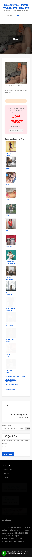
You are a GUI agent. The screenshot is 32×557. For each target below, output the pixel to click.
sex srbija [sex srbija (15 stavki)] (13, 538)
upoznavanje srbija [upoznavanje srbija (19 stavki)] (7, 541)
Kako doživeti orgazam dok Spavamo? (19, 416)
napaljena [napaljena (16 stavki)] (12, 533)
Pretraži (28, 428)
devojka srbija (21, 376)
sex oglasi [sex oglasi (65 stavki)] (14, 535)
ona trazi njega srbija (12, 384)
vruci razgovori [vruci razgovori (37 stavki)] (18, 541)
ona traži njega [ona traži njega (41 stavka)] (21, 533)
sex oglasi (8, 387)
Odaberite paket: (16, 126)
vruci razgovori (10, 389)
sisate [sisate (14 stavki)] (21, 538)
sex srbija (16, 387)
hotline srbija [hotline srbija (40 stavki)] (7, 530)
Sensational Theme (21, 553)
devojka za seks (10, 381)
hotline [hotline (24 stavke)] (27, 527)
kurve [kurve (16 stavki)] (14, 530)
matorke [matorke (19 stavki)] (4, 533)
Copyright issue (6, 520)
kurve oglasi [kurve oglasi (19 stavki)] (20, 530)
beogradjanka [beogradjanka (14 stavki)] (4, 527)
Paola (7, 405)
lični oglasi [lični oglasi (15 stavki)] (26, 530)
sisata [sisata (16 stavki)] (17, 538)
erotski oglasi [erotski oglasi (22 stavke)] (21, 527)
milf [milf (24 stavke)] (8, 533)
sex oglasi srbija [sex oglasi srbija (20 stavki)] (6, 538)
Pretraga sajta (6, 425)
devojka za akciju (10, 379)
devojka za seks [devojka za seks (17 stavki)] (12, 527)
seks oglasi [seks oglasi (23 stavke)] (5, 536)
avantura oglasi (10, 376)
